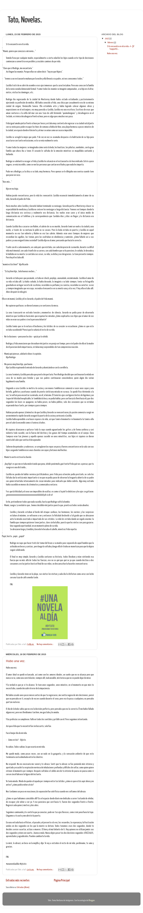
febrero (111, 43)
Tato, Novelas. (24, 20)
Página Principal (62, 880)
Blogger (92, 900)
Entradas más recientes (17, 880)
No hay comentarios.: (45, 644)
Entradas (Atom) (23, 887)
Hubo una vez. (15, 661)
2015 (107, 39)
